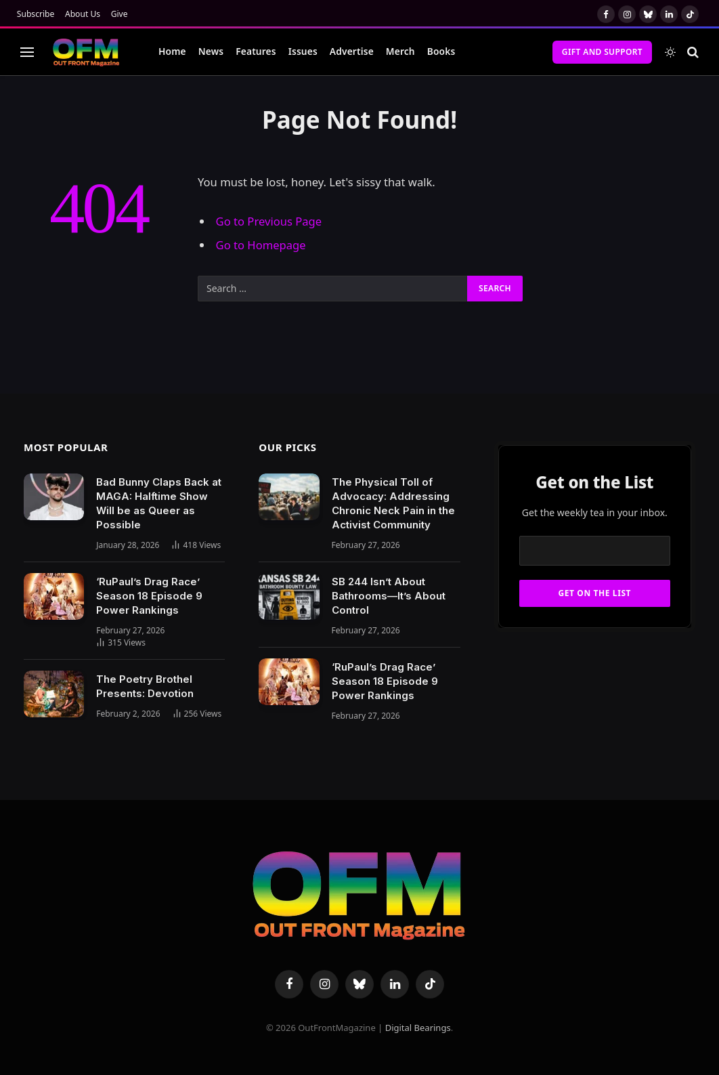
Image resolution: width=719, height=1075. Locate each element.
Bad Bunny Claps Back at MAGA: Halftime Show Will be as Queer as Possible (158, 503)
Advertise (352, 51)
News (210, 51)
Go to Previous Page (269, 221)
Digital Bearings (418, 1027)
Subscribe (36, 14)
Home (172, 51)
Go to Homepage (261, 245)
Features (256, 51)
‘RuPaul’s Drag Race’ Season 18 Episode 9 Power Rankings (149, 595)
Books (441, 51)
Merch (400, 51)
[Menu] (27, 52)
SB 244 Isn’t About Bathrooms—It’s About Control (388, 595)
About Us (82, 14)
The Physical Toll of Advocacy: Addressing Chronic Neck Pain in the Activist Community (393, 503)
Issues (303, 51)
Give (119, 14)
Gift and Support (602, 52)
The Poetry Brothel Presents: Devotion (145, 686)
